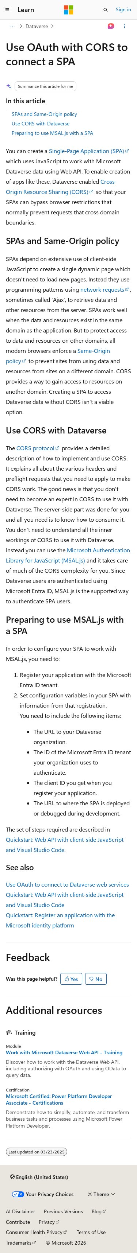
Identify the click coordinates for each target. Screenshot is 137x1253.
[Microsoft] (68, 10)
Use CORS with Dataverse (40, 123)
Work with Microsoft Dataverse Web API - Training (64, 1052)
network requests (102, 289)
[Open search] (105, 9)
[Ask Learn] (111, 26)
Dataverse (37, 26)
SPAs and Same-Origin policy (44, 113)
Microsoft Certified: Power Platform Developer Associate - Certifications (59, 1099)
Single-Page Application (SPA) (86, 151)
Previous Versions (63, 1211)
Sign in (123, 9)
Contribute (18, 1221)
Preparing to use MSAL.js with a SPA (52, 132)
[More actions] (124, 26)
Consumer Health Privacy (34, 1232)
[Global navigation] (7, 9)
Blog (97, 1211)
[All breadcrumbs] (12, 26)
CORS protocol (35, 448)
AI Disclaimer (20, 1211)
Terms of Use (91, 1232)
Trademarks (18, 1242)
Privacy (47, 1221)
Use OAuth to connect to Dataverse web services (67, 884)
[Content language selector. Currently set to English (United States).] (39, 1177)
